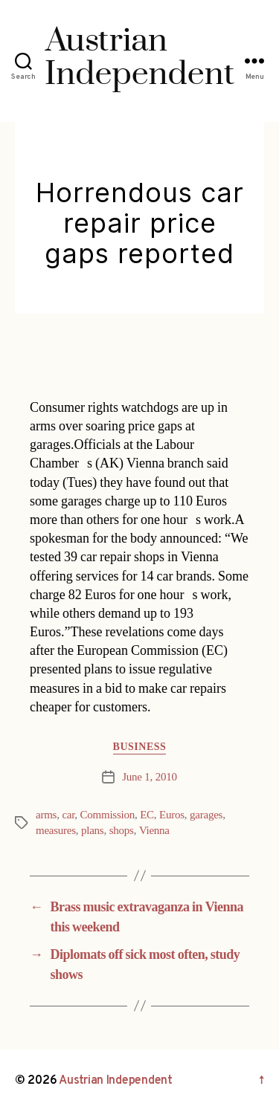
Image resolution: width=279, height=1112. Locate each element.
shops (121, 831)
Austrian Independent (116, 1080)
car (68, 815)
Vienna (154, 831)
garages (206, 815)
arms (46, 815)
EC (147, 815)
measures (56, 831)
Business (140, 746)
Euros (172, 815)
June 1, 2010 (149, 777)
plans (92, 831)
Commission (107, 815)
